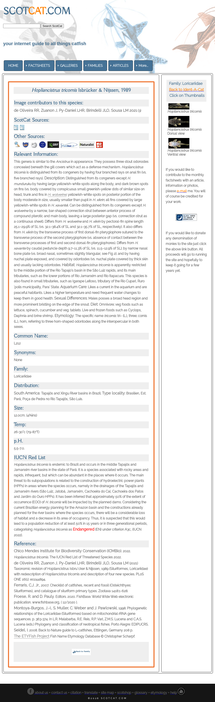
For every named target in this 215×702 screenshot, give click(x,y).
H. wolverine (57, 195)
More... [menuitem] (143, 66)
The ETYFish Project (31, 636)
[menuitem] (13, 65)
